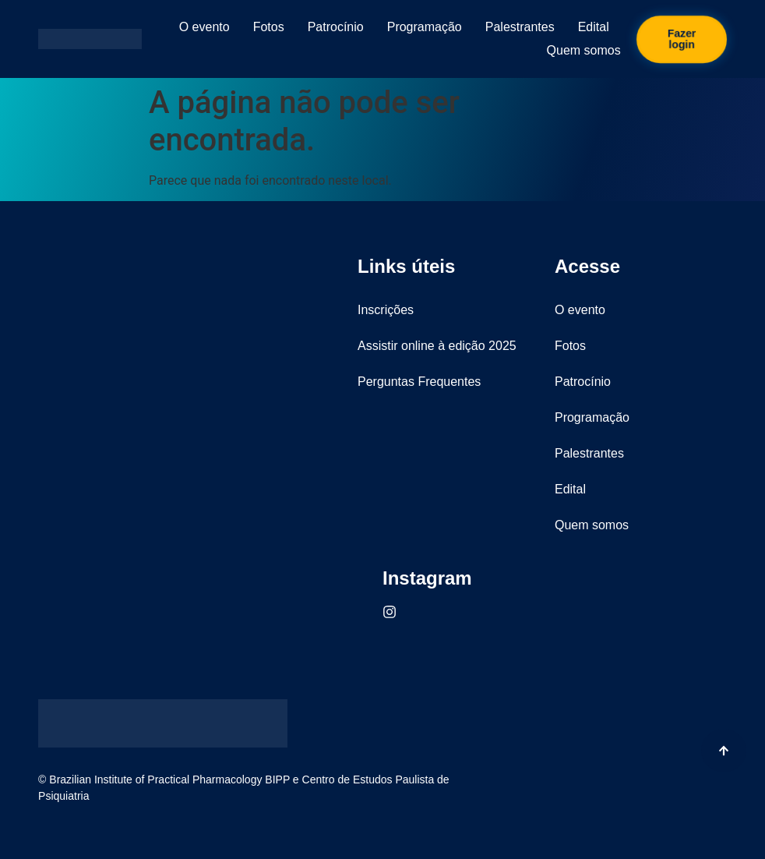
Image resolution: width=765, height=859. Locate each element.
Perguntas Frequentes (419, 381)
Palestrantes (520, 27)
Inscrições (386, 309)
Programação (424, 27)
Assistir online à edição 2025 (437, 345)
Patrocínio (336, 27)
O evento (204, 27)
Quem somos (584, 50)
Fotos (268, 27)
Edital (593, 27)
